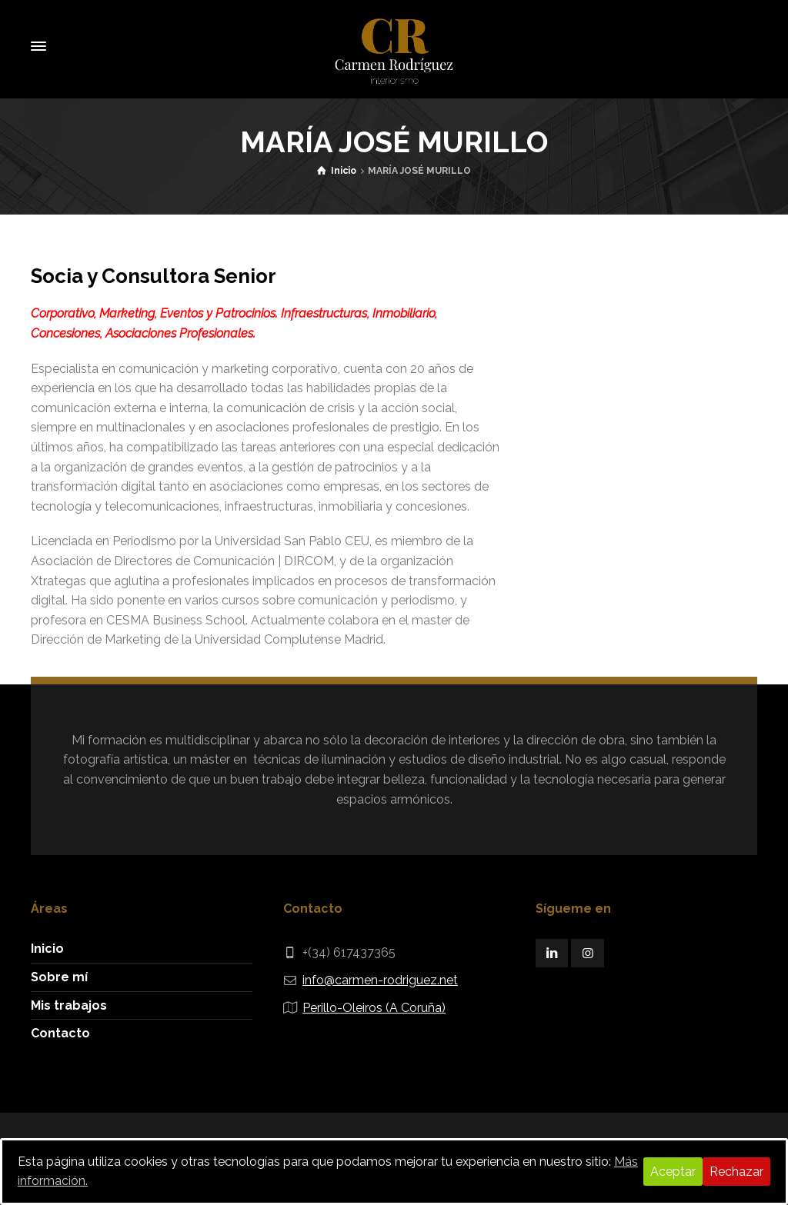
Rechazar (736, 1171)
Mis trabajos (69, 1005)
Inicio (47, 948)
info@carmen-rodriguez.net (380, 980)
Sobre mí (59, 977)
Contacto (60, 1033)
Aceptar (673, 1171)
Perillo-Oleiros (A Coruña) (374, 1007)
